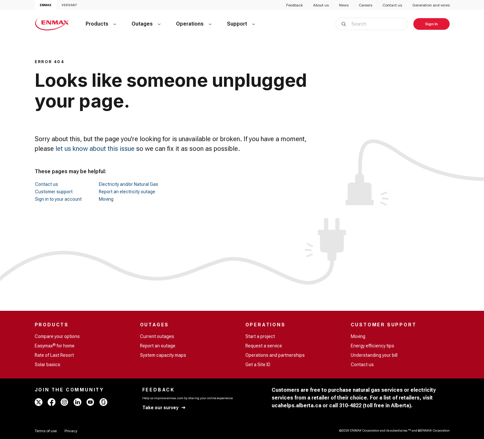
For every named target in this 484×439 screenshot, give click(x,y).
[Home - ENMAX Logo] (52, 23)
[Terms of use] (46, 431)
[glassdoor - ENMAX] (103, 402)
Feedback (294, 5)
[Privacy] (71, 431)
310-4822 (350, 405)
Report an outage (157, 345)
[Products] (101, 24)
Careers (365, 5)
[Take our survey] (164, 407)
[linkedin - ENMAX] (77, 402)
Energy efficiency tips (372, 345)
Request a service (263, 345)
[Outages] (146, 24)
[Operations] (193, 24)
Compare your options (57, 336)
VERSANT (69, 5)
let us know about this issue (95, 148)
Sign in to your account (58, 199)
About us (321, 5)
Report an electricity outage (127, 191)
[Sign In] (431, 24)
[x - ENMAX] (38, 402)
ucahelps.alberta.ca (296, 405)
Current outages (157, 336)
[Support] (241, 24)
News (343, 5)
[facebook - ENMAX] (51, 402)
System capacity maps (163, 355)
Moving (106, 199)
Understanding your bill (374, 355)
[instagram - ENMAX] (64, 402)
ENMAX (45, 5)
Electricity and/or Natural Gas (128, 184)
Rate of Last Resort (54, 355)
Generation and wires (431, 5)
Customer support (54, 191)
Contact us (392, 5)
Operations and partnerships (275, 355)
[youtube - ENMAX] (90, 402)
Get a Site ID (257, 364)
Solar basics (47, 364)
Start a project (260, 336)
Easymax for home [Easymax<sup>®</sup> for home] (55, 345)
